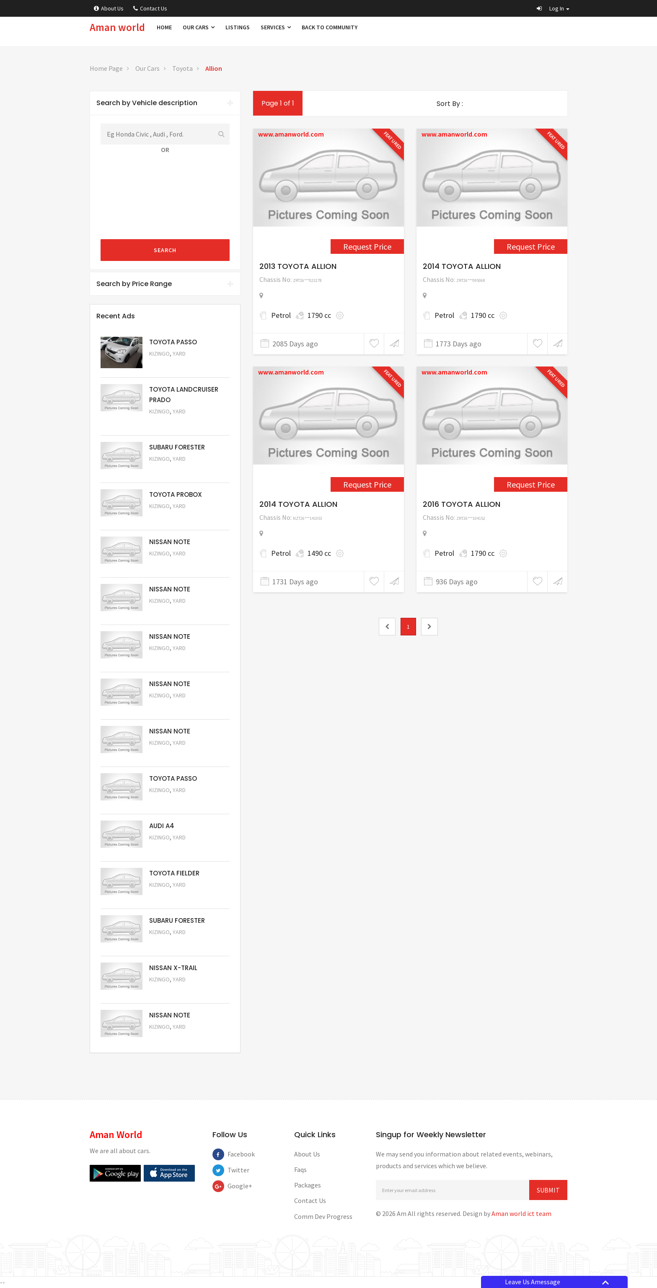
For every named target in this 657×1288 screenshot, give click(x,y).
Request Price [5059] (171, 659)
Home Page (106, 68)
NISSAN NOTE (169, 541)
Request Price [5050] (171, 1038)
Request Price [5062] (171, 517)
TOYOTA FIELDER (174, 873)
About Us (109, 8)
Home (164, 27)
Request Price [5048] (171, 423)
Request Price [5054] (171, 896)
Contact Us (150, 8)
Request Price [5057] (171, 754)
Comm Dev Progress (323, 1216)
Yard (179, 353)
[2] (429, 626)
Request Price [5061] (171, 565)
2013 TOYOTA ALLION (297, 266)
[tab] (165, 103)
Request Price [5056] (171, 801)
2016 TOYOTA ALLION (461, 504)
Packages (307, 1185)
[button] (553, 8)
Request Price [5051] (171, 470)
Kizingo (159, 353)
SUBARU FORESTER (177, 447)
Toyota (182, 68)
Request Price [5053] (171, 943)
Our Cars (199, 27)
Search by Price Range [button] (165, 284)
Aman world (117, 27)
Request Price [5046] (531, 484)
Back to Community (329, 27)
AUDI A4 (161, 825)
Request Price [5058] (171, 707)
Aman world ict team (521, 1213)
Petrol (281, 315)
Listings (237, 27)
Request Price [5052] (171, 991)
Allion (213, 68)
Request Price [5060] (171, 612)
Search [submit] (165, 250)
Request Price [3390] (367, 484)
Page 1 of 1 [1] (277, 103)
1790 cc (319, 315)
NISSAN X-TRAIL (173, 967)
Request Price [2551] (367, 246)
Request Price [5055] (171, 849)
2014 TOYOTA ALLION (462, 266)
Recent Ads (115, 316)
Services (276, 27)
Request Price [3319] (531, 246)
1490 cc (319, 553)
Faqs (300, 1169)
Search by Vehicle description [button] (165, 103)
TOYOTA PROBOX (175, 494)
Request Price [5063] (171, 365)
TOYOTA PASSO (173, 342)
